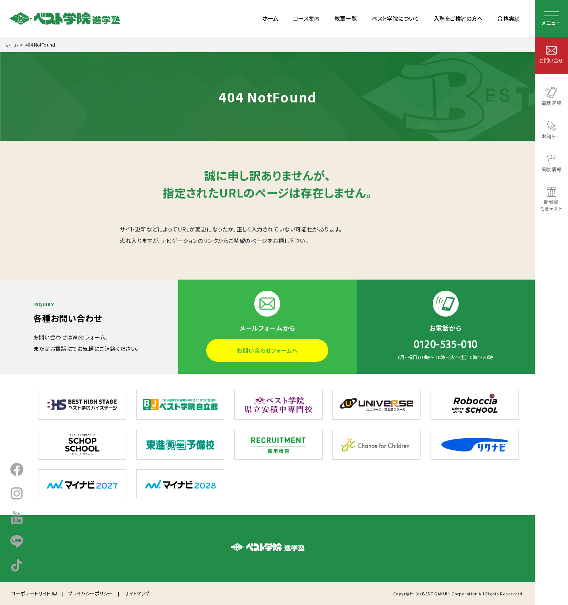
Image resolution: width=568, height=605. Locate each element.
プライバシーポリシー (90, 593)
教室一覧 (345, 18)
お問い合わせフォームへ (267, 350)
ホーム (270, 18)
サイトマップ (136, 593)
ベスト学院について (395, 18)
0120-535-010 (446, 345)
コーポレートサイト (30, 593)
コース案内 (306, 18)
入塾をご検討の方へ (458, 18)
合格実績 (508, 18)
